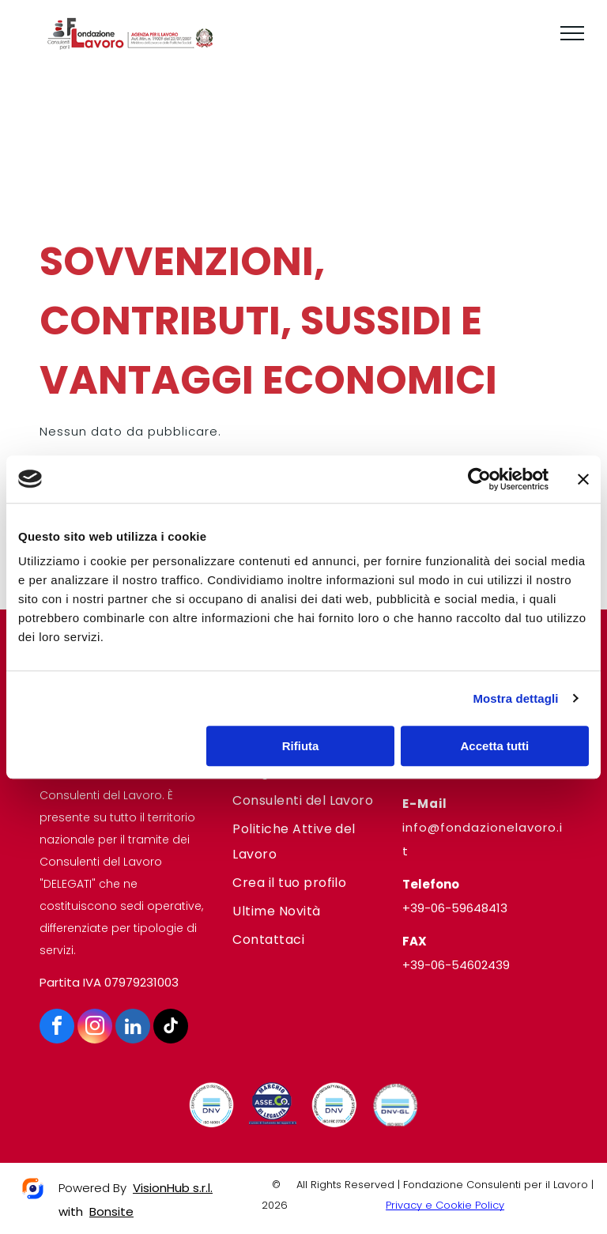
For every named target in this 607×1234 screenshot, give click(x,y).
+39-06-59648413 (454, 908)
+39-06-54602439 (456, 965)
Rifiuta (300, 746)
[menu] (572, 33)
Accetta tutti (495, 746)
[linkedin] (132, 1028)
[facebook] (57, 1028)
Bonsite (111, 1211)
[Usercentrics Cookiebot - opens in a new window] (479, 479)
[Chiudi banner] (583, 479)
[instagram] (94, 1028)
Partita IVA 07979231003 (109, 982)
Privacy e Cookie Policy (445, 1205)
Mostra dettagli (515, 698)
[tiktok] (170, 1028)
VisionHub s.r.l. (173, 1187)
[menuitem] (303, 801)
